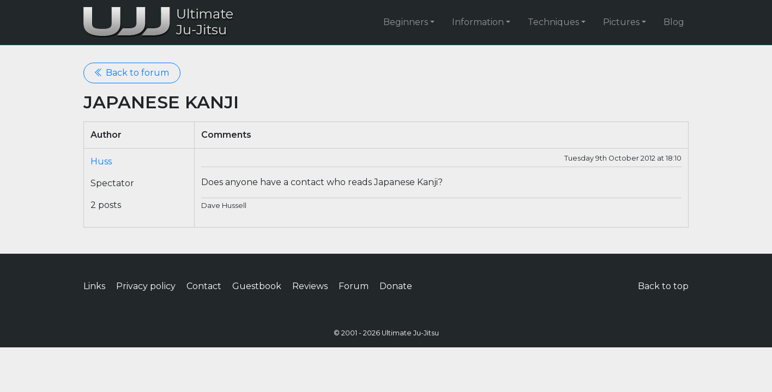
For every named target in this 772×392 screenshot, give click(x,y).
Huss (101, 161)
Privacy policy (146, 286)
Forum (354, 286)
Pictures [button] (621, 22)
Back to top (663, 286)
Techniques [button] (553, 22)
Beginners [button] (405, 22)
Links (94, 286)
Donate (395, 286)
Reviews (310, 286)
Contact (203, 286)
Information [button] (478, 22)
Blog (674, 22)
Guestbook (256, 286)
